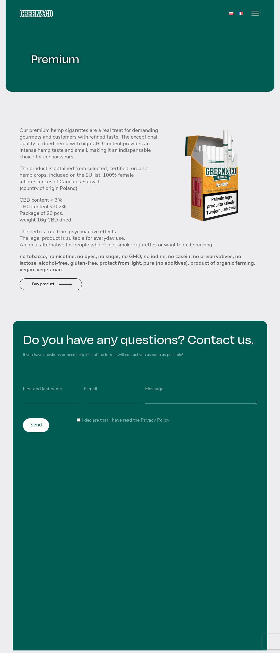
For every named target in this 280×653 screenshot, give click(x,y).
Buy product (43, 284)
